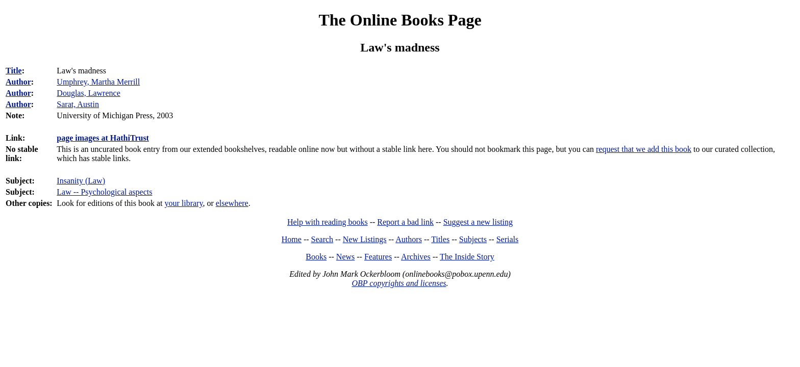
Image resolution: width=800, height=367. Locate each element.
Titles (440, 239)
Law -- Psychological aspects (104, 192)
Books (316, 256)
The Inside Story (467, 256)
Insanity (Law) (81, 180)
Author (18, 81)
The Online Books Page (399, 20)
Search (322, 239)
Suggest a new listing (478, 222)
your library (183, 203)
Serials (507, 239)
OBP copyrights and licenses (399, 283)
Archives (416, 256)
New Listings (365, 239)
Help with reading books (327, 222)
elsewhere (232, 203)
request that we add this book (643, 149)
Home (292, 239)
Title (14, 70)
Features (378, 256)
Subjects (473, 239)
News (345, 256)
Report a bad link (405, 222)
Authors (408, 239)
